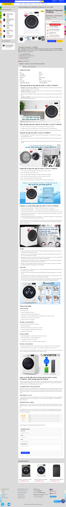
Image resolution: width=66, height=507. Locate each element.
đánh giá (26, 335)
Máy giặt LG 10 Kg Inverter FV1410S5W (40, 479)
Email (22, 439)
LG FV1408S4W (27, 90)
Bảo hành (24, 66)
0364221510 (54, 0)
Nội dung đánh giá (24, 443)
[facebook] (50, 489)
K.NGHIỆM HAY (61, 0)
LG (17, 7)
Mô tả (20, 66)
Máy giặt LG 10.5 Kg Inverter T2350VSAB (56, 479)
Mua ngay (59, 41)
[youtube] (52, 489)
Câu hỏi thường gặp (31, 66)
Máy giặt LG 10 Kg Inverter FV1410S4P (25, 479)
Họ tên (22, 435)
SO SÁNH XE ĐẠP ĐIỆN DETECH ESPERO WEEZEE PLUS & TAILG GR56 (9, 46)
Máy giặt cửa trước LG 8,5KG (41, 85)
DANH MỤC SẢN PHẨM (6, 7)
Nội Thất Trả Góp (32, 377)
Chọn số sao (23, 430)
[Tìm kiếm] (40, 1)
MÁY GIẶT (13, 7)
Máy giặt (22, 87)
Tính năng (23, 85)
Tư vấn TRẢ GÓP (51, 41)
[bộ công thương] (53, 497)
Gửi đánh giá (25, 452)
